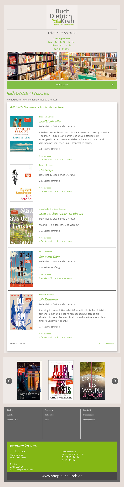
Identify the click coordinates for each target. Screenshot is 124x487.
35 (104, 343)
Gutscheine (12, 419)
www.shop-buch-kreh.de (62, 475)
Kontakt (87, 410)
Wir (46, 419)
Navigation (85, 84)
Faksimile (49, 415)
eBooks (10, 415)
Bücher (10, 410)
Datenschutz (89, 419)
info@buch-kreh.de (24, 469)
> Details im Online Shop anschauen (55, 159)
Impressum (88, 415)
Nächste (110, 343)
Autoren (49, 410)
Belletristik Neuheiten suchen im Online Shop (36, 107)
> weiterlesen (45, 156)
